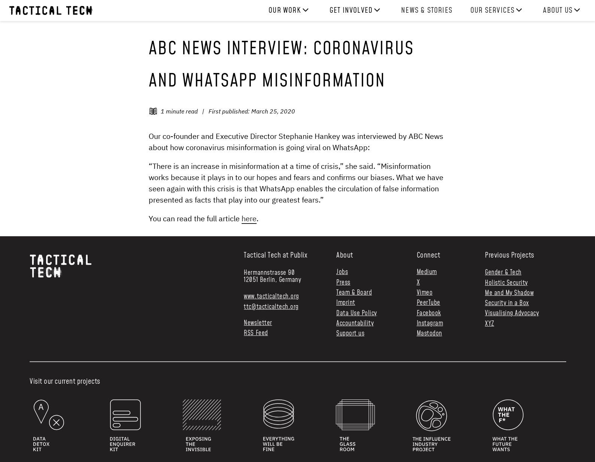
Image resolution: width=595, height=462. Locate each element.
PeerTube (428, 303)
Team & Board (354, 293)
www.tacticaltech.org (271, 296)
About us (558, 10)
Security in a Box (507, 303)
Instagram (430, 323)
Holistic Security (506, 283)
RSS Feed (256, 333)
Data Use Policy (356, 313)
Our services (492, 10)
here (249, 218)
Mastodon (429, 333)
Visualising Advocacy (512, 313)
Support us (350, 333)
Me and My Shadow (509, 293)
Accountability (355, 323)
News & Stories (426, 10)
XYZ (489, 323)
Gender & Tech (503, 272)
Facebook (429, 313)
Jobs (342, 272)
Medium (427, 272)
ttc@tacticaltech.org (271, 307)
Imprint (345, 303)
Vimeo (425, 293)
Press (343, 282)
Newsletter (258, 323)
